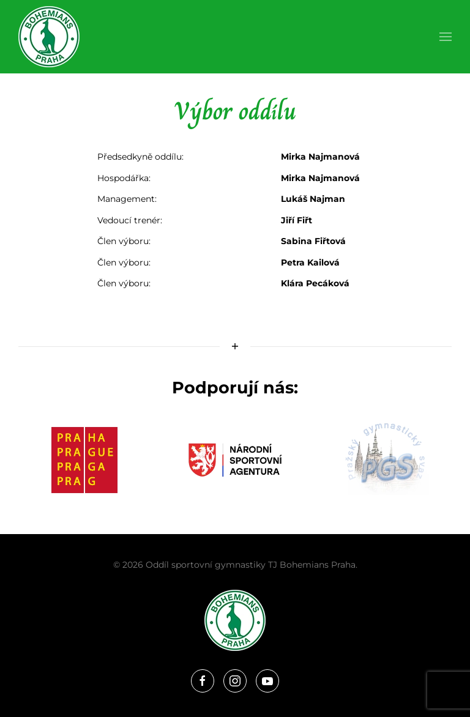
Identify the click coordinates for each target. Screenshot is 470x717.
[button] (445, 36)
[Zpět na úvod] (49, 36)
